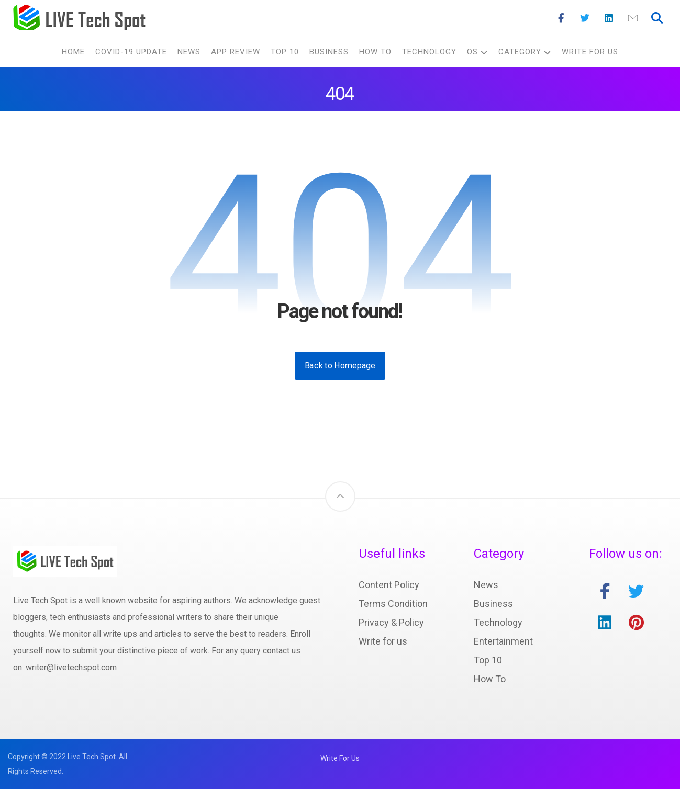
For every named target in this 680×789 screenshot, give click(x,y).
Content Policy (389, 584)
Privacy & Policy (391, 622)
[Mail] (633, 18)
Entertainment (503, 641)
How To (490, 678)
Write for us (383, 641)
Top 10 (488, 660)
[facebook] (604, 591)
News (486, 584)
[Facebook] (561, 18)
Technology (498, 622)
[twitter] (636, 591)
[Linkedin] (609, 18)
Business (493, 603)
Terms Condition (393, 603)
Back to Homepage (340, 365)
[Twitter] (585, 18)
